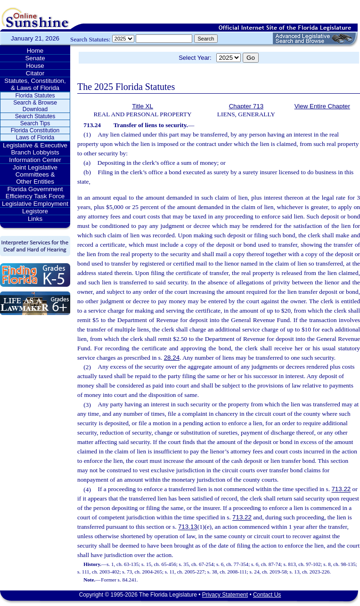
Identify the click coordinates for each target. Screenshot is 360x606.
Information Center (35, 159)
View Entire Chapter (322, 106)
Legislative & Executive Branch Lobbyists (35, 149)
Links (35, 218)
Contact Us (267, 594)
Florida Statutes (35, 95)
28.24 (172, 357)
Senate (35, 58)
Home (35, 50)
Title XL (142, 106)
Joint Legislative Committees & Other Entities (35, 174)
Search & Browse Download (35, 106)
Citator (35, 73)
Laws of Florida (35, 137)
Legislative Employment (35, 203)
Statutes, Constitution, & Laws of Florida (34, 84)
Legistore (35, 211)
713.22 (341, 489)
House (35, 65)
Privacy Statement (225, 594)
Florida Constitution (35, 130)
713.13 (187, 527)
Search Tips (35, 123)
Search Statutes (35, 116)
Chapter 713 (246, 106)
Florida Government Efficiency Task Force (35, 193)
